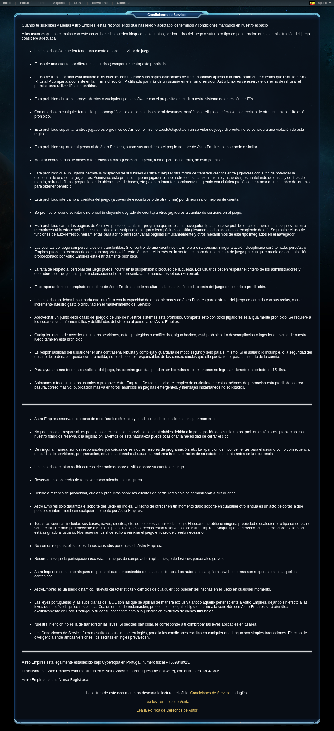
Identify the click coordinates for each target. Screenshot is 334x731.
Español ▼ (320, 3)
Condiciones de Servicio (210, 693)
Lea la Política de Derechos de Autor (167, 710)
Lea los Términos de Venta (167, 701)
